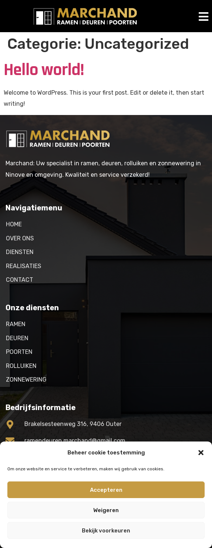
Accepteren (106, 490)
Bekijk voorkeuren (106, 530)
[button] (201, 452)
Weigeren (106, 510)
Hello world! (44, 70)
